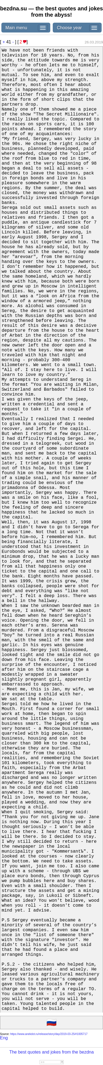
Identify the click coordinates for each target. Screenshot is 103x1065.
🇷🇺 (51, 1023)
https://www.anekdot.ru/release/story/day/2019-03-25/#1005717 (48, 1034)
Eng (4, 1038)
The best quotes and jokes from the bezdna (51, 1052)
